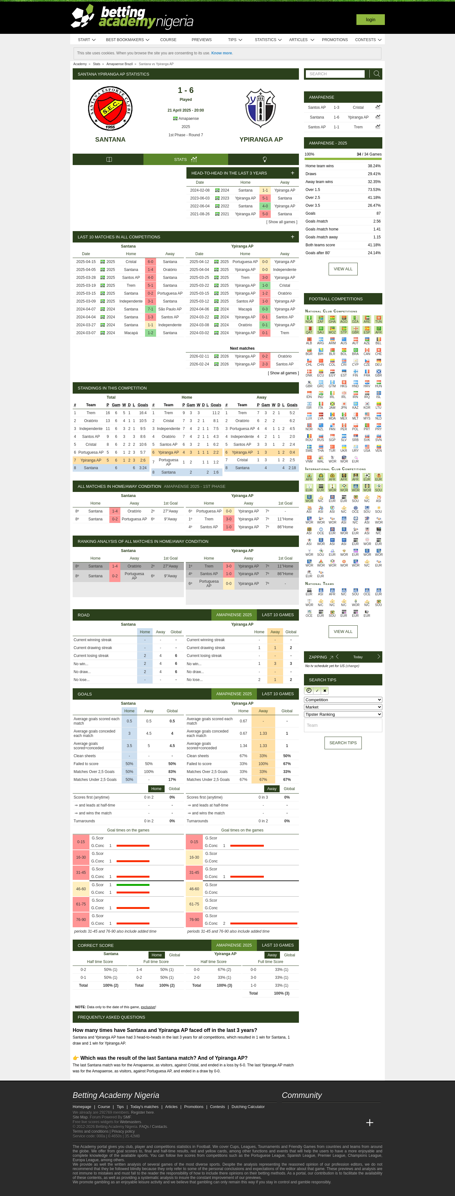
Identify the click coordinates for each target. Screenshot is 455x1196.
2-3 (265, 364)
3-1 (150, 301)
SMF (127, 1117)
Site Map (80, 1117)
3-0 (265, 277)
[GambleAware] (89, 1190)
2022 (225, 206)
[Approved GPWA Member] (113, 1190)
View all (343, 269)
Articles (302, 40)
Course (168, 40)
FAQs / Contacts (153, 1127)
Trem (131, 285)
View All (343, 631)
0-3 (265, 309)
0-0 (265, 262)
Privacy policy (123, 1131)
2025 (186, 127)
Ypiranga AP (261, 139)
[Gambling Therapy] (134, 1190)
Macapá (131, 333)
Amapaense (186, 118)
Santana (110, 139)
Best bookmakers (128, 40)
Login (370, 19)
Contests (368, 40)
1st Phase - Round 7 (185, 135)
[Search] (375, 74)
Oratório (170, 269)
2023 (225, 198)
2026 (224, 356)
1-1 (265, 190)
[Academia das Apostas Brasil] (311, 1123)
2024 (225, 190)
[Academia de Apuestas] (334, 1123)
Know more (221, 53)
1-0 (265, 285)
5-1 (265, 198)
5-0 (265, 214)
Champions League (364, 1155)
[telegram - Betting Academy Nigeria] (287, 1109)
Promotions (335, 40)
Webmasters (130, 1122)
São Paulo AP (170, 309)
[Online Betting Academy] (322, 1123)
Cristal (131, 262)
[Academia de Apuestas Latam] (346, 1123)
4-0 (265, 206)
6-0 (150, 262)
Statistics (268, 40)
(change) (352, 666)
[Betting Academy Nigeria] (287, 1123)
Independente (131, 301)
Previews (202, 40)
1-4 (150, 269)
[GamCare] (126, 1190)
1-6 (336, 117)
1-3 (150, 317)
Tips (235, 40)
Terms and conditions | (92, 1131)
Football (203, 1146)
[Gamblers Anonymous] (143, 1190)
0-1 (265, 317)
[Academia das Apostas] (299, 1123)
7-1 (150, 309)
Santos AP (131, 277)
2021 (225, 214)
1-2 (150, 333)
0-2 (150, 293)
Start (87, 40)
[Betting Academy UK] (358, 1123)
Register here (142, 1112)
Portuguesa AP (170, 293)
